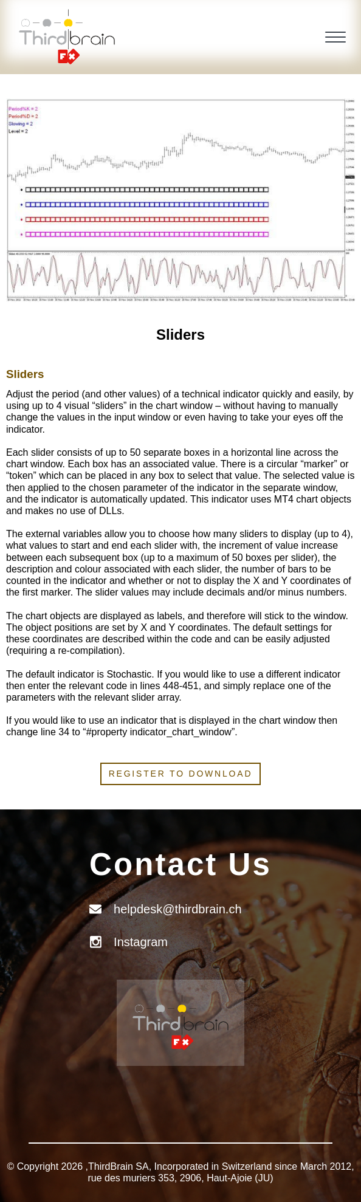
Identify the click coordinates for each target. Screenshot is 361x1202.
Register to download (181, 773)
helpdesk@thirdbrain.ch (177, 909)
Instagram (141, 942)
